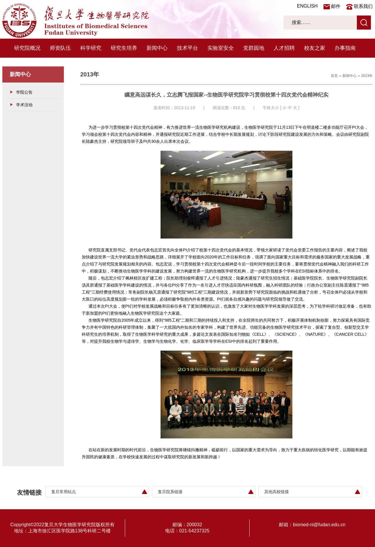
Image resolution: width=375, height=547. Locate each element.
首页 (334, 76)
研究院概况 (27, 48)
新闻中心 (157, 48)
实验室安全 (220, 48)
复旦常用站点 (63, 491)
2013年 (367, 76)
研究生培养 (124, 48)
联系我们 (363, 6)
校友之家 (314, 48)
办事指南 (345, 48)
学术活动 (24, 104)
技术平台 (187, 48)
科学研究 (90, 48)
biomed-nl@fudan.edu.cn (319, 524)
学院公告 (24, 92)
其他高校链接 (276, 491)
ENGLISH (307, 6)
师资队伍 (60, 48)
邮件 (335, 6)
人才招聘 (284, 48)
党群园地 (253, 48)
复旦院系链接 (170, 491)
